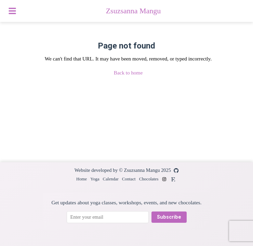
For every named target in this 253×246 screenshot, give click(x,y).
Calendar (111, 179)
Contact (129, 179)
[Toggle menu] (12, 11)
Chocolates (149, 179)
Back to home (128, 73)
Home (81, 179)
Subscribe (169, 217)
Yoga (94, 179)
